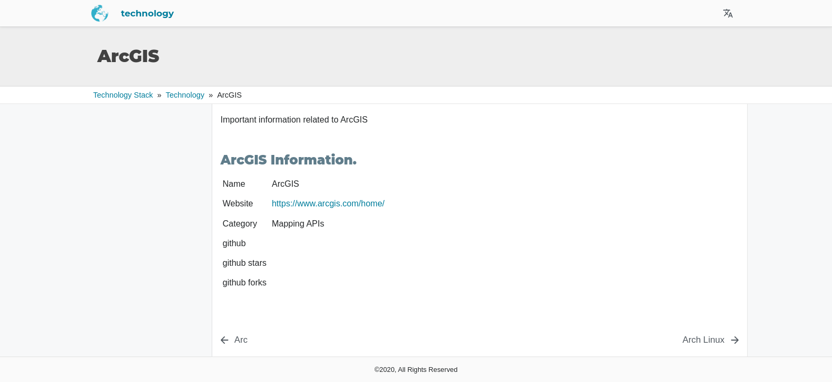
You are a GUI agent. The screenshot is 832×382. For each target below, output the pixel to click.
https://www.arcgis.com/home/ (328, 203)
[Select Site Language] (728, 13)
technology (250, 13)
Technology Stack (123, 95)
